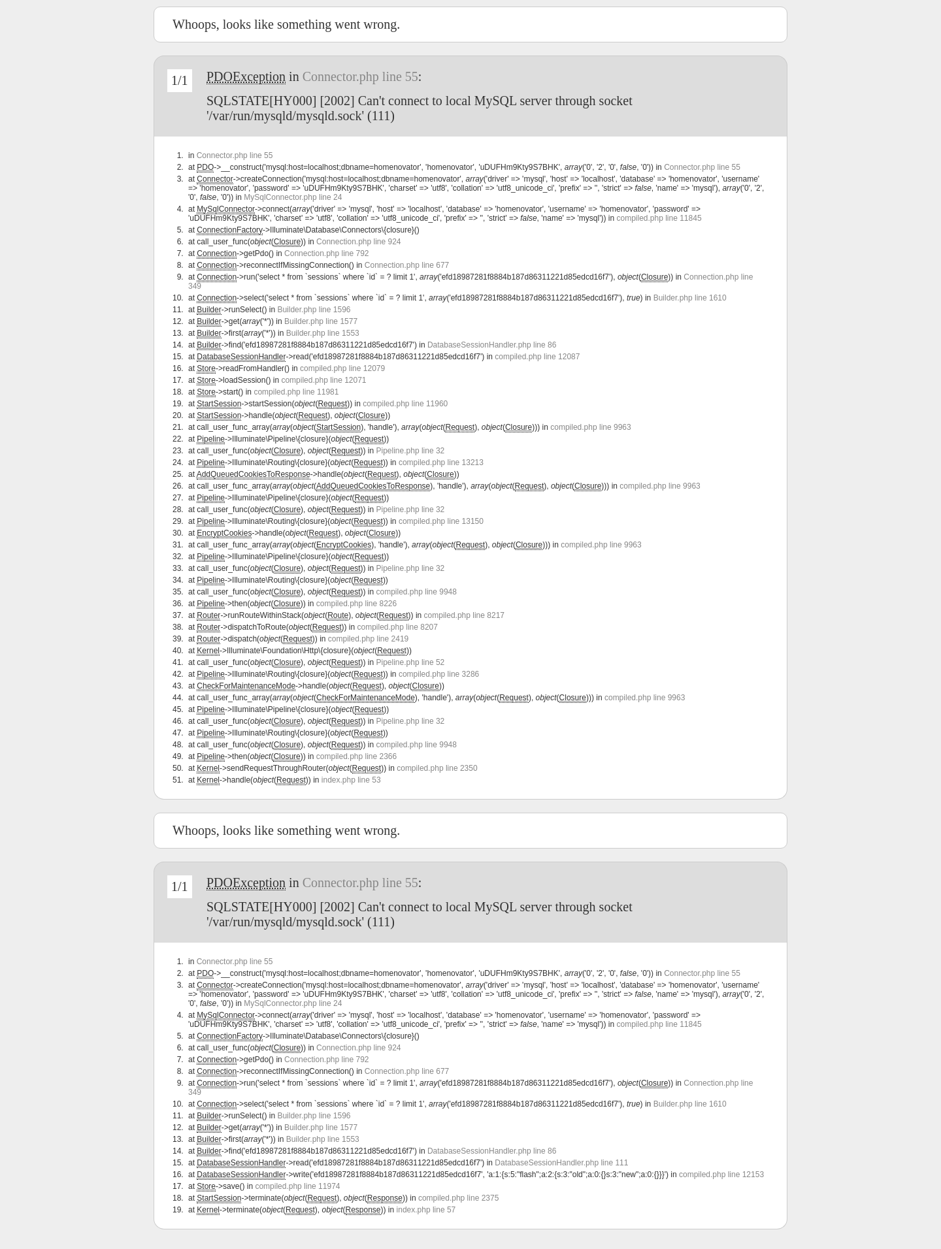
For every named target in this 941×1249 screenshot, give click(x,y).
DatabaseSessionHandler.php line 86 (491, 344)
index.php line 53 (351, 780)
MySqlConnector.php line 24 (293, 197)
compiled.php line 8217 (464, 615)
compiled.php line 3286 (439, 674)
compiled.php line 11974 (297, 1186)
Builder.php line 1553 (322, 333)
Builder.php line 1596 (313, 309)
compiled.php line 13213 (441, 462)
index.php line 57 (426, 1209)
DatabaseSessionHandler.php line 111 (561, 1162)
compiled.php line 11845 (658, 218)
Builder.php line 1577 (320, 321)
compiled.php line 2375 (458, 1198)
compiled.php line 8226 (356, 603)
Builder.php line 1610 (690, 297)
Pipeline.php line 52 (410, 662)
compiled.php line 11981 (296, 392)
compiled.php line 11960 (405, 403)
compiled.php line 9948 (416, 591)
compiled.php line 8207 (397, 627)
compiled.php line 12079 (342, 368)
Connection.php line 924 (358, 241)
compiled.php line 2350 (437, 768)
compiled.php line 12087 (537, 356)
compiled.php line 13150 (441, 521)
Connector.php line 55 (360, 76)
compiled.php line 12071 (323, 380)
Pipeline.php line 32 (410, 450)
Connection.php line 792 (326, 253)
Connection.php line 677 (407, 265)
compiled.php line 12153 (721, 1174)
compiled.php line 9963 (590, 427)
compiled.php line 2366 (356, 756)
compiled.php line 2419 (368, 638)
